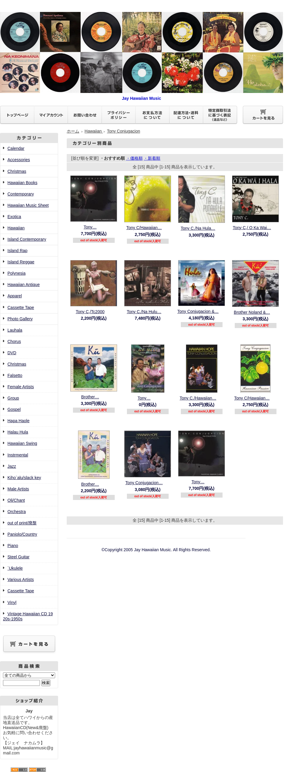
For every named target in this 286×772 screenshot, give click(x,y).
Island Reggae (20, 262)
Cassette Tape (20, 307)
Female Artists (20, 386)
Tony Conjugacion (123, 131)
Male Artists (18, 489)
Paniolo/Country (22, 534)
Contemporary (20, 194)
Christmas (16, 171)
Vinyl (11, 602)
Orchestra (16, 511)
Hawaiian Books (22, 182)
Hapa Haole (18, 420)
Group (13, 398)
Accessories (18, 159)
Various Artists (20, 579)
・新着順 (152, 158)
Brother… (90, 396)
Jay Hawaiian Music (141, 96)
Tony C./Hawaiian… (198, 398)
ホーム (73, 131)
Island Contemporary (26, 239)
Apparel (14, 295)
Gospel (14, 409)
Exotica (14, 216)
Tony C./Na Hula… (198, 228)
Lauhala (14, 330)
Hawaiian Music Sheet (28, 205)
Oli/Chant (16, 500)
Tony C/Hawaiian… (144, 227)
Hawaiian (16, 228)
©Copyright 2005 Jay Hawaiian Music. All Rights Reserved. (156, 549)
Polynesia (16, 273)
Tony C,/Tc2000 (90, 311)
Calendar (15, 148)
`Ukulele (15, 568)
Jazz (11, 466)
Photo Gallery (20, 318)
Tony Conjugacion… (144, 482)
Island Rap (17, 250)
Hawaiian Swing (22, 443)
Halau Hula (17, 432)
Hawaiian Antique (23, 284)
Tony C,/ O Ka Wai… (252, 227)
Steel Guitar (18, 556)
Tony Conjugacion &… (198, 311)
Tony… (90, 227)
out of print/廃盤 (22, 523)
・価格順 (134, 158)
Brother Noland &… (252, 312)
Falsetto (14, 375)
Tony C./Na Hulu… (144, 311)
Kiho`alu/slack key (24, 477)
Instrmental (17, 455)
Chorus (14, 341)
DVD (11, 352)
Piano (12, 545)
